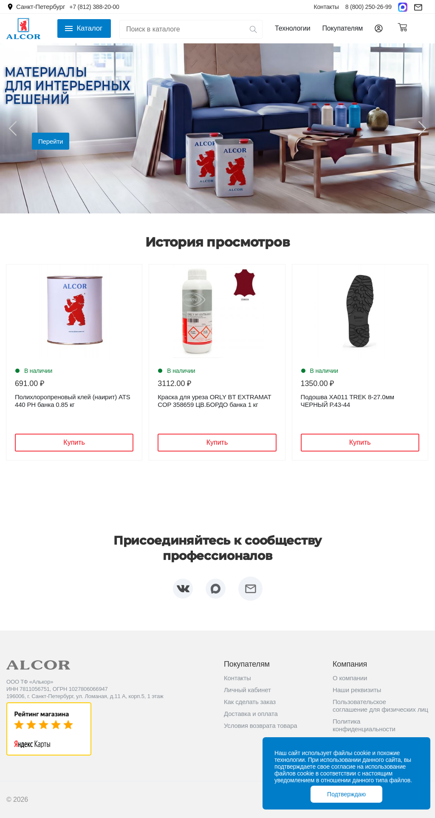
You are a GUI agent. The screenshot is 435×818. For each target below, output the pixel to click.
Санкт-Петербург (40, 6)
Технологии (292, 28)
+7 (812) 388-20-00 (94, 6)
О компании (350, 678)
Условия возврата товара (260, 725)
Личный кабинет (247, 689)
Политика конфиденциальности (364, 725)
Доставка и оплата (251, 713)
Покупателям (342, 28)
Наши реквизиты (357, 689)
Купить (74, 442)
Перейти (50, 141)
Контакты (326, 6)
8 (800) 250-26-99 (368, 6)
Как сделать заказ (250, 701)
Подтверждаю (346, 794)
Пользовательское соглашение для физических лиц (380, 705)
